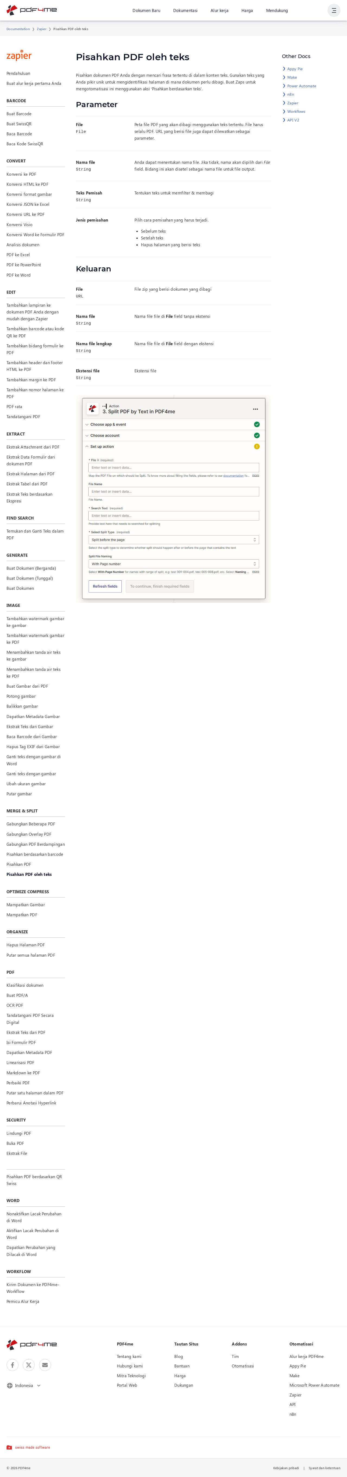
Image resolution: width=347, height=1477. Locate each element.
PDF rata (14, 406)
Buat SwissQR (19, 123)
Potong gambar (21, 696)
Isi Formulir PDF (21, 1042)
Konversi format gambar (29, 194)
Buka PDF (15, 1143)
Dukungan (183, 1385)
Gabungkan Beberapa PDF (31, 823)
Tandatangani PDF (23, 416)
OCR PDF (15, 1005)
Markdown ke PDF (23, 1072)
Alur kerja (220, 10)
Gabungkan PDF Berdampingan (36, 844)
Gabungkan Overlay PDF (29, 834)
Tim (235, 1356)
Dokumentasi (185, 10)
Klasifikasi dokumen (25, 985)
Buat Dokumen (20, 588)
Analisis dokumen (23, 244)
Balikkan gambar (22, 706)
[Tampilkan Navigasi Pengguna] (333, 10)
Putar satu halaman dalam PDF (35, 1092)
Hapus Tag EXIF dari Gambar (33, 746)
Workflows (296, 111)
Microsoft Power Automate (314, 1385)
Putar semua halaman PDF (31, 955)
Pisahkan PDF (19, 864)
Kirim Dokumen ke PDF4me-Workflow (33, 1288)
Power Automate (301, 85)
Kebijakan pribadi (286, 1468)
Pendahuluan (18, 73)
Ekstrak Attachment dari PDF (33, 447)
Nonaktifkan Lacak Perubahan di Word (34, 1217)
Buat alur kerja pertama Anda (34, 83)
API (293, 1404)
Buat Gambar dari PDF (27, 686)
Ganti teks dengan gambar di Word (34, 760)
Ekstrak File (17, 1153)
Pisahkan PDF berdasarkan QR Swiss (34, 1180)
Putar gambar (19, 793)
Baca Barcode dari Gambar (32, 736)
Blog (178, 1356)
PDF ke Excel (18, 254)
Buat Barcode (19, 113)
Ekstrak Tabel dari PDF (27, 483)
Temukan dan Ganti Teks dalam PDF (35, 534)
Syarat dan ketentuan (324, 1468)
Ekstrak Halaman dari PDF (30, 473)
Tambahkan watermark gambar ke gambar (35, 622)
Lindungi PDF (19, 1133)
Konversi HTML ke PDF (27, 184)
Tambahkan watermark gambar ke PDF (35, 639)
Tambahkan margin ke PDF (31, 379)
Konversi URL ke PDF (26, 214)
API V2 (293, 120)
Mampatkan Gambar (26, 904)
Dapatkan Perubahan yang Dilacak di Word (31, 1251)
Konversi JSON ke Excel (28, 204)
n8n (290, 94)
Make (292, 77)
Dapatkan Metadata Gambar (33, 716)
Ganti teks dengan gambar (31, 773)
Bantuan (181, 1366)
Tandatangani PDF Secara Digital (30, 1019)
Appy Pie (295, 68)
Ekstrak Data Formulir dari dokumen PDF (31, 460)
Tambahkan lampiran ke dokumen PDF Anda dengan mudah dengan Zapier (33, 311)
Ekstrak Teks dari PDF (26, 1032)
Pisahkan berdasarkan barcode (35, 854)
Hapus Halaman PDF (26, 944)
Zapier (41, 29)
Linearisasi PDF (20, 1062)
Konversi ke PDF (21, 174)
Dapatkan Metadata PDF (29, 1052)
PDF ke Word (19, 275)
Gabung (313, 10)
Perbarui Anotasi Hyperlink (31, 1103)
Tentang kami (129, 1356)
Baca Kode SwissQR (25, 143)
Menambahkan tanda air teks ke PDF (33, 673)
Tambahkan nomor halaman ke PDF (35, 393)
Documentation (18, 29)
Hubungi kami (130, 1366)
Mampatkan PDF (22, 914)
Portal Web (127, 1385)
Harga (247, 10)
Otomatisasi (243, 1366)
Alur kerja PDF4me (307, 1356)
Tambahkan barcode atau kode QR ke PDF (35, 332)
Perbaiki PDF (18, 1082)
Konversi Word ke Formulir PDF (36, 234)
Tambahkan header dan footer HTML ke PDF (35, 366)
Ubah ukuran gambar (26, 783)
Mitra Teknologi (131, 1375)
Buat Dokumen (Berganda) (31, 568)
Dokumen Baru (146, 10)
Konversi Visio (20, 224)
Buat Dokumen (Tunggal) (30, 578)
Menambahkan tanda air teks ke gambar (33, 655)
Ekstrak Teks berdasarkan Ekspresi (29, 497)
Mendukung (277, 10)
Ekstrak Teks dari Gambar (30, 726)
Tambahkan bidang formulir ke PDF (35, 349)
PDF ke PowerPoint (24, 264)
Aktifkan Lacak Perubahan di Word (33, 1234)
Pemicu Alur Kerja (23, 1301)
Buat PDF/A (17, 995)
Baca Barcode (19, 133)
